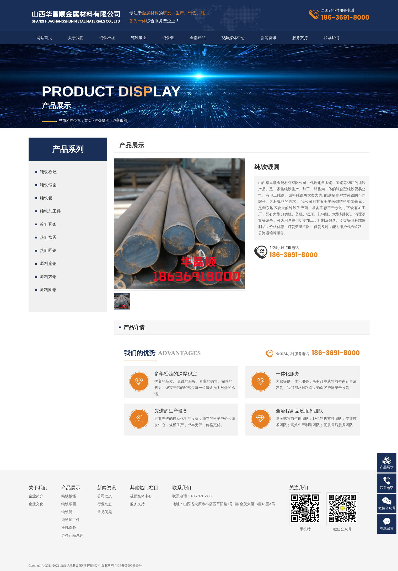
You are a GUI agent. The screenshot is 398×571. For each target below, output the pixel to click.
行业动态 (104, 504)
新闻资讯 (268, 38)
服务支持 (300, 38)
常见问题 (104, 512)
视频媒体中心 (233, 38)
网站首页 (44, 38)
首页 (88, 121)
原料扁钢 (48, 263)
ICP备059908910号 (129, 565)
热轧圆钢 (48, 250)
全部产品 (198, 38)
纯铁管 (168, 38)
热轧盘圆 (48, 237)
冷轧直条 (48, 224)
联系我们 (331, 38)
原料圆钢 (48, 289)
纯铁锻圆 (139, 38)
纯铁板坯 (107, 38)
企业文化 (36, 504)
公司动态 (104, 496)
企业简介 (36, 496)
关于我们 (76, 38)
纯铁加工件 (50, 211)
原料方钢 (48, 276)
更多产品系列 (72, 535)
